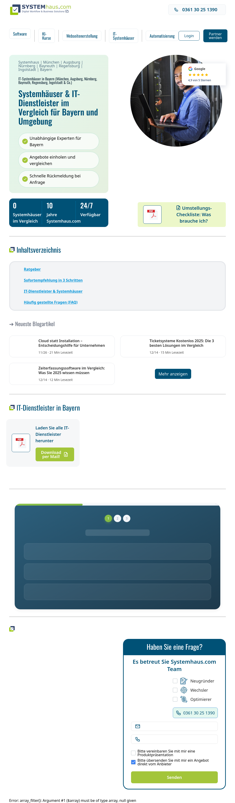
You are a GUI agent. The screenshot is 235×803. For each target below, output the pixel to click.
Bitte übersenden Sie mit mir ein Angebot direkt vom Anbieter (170, 762)
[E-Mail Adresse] (178, 726)
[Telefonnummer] (178, 739)
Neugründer (193, 681)
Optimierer (192, 699)
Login (189, 35)
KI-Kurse (46, 36)
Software (20, 34)
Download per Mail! (55, 454)
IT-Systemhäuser (123, 36)
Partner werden (215, 35)
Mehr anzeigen (173, 374)
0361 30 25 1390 (195, 9)
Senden (174, 777)
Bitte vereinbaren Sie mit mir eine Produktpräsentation (163, 753)
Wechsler (190, 690)
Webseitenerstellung (82, 36)
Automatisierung (162, 36)
